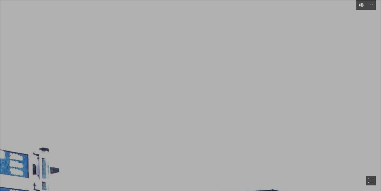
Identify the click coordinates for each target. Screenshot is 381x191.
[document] (190, 95)
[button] (361, 5)
